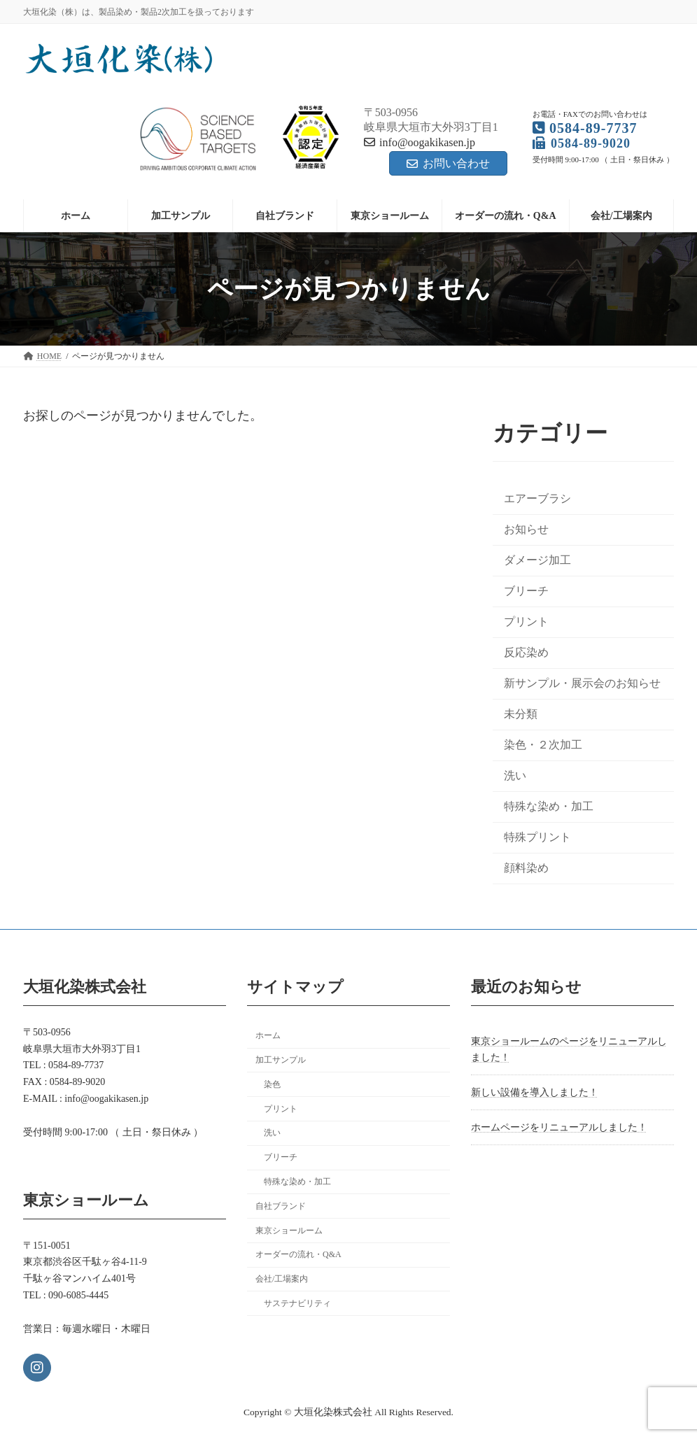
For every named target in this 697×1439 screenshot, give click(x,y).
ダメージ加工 (537, 560)
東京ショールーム (289, 1230)
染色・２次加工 (543, 745)
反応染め (526, 652)
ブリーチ (526, 591)
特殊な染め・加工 (548, 807)
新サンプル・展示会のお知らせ (582, 683)
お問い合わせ (448, 163)
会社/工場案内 (281, 1279)
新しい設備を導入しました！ (534, 1092)
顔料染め (526, 868)
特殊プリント (537, 838)
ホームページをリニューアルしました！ (559, 1127)
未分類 (520, 714)
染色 (272, 1084)
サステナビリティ (297, 1303)
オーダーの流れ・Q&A (298, 1254)
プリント (526, 622)
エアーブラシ (537, 498)
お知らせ (526, 529)
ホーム (268, 1035)
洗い (515, 776)
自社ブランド (280, 1205)
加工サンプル (280, 1060)
